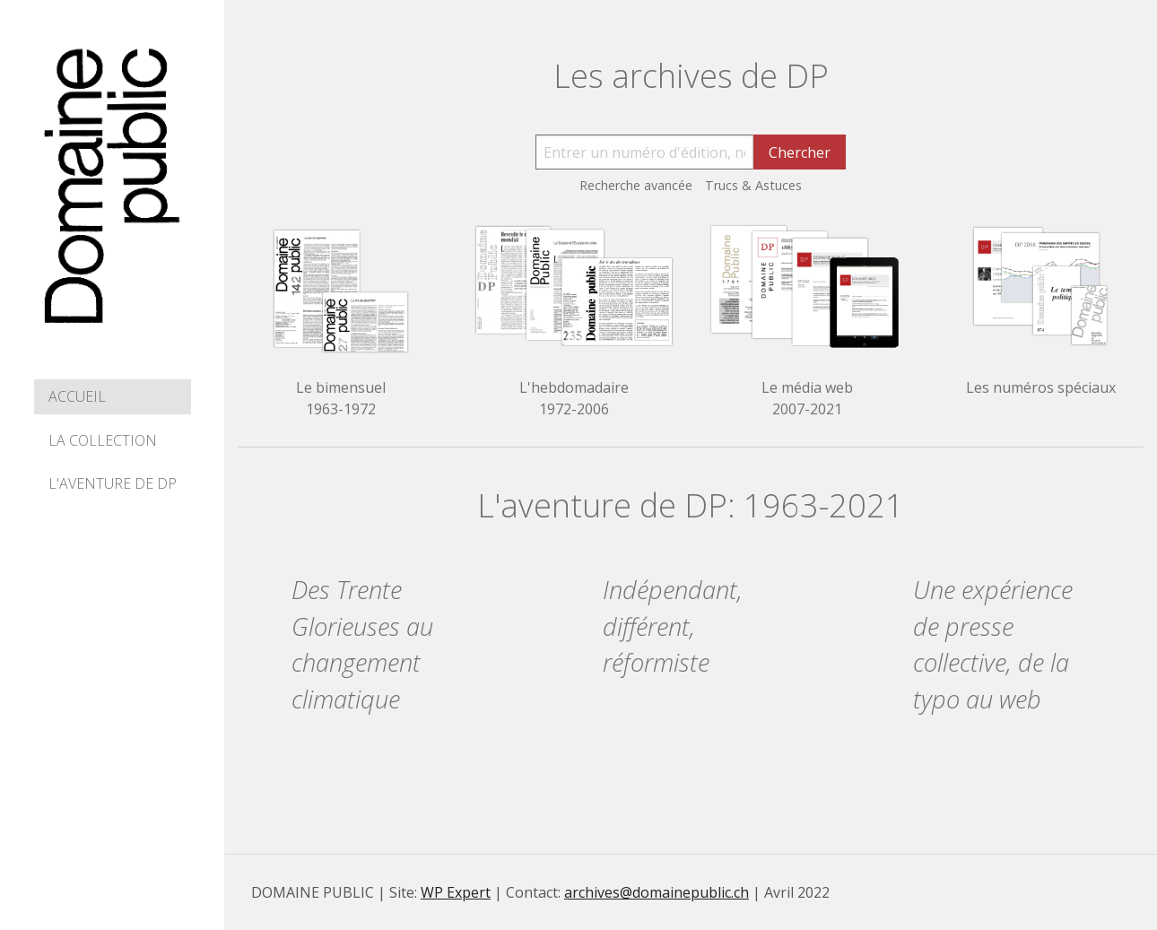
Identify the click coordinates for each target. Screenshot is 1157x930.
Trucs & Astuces (753, 185)
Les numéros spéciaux (1041, 387)
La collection (102, 440)
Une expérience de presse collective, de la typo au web (993, 644)
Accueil (77, 396)
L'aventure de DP (112, 483)
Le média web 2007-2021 (807, 398)
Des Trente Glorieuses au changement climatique (362, 644)
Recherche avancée (635, 185)
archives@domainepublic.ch (656, 892)
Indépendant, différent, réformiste (673, 626)
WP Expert (456, 892)
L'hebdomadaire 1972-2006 (574, 398)
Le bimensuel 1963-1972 (341, 398)
